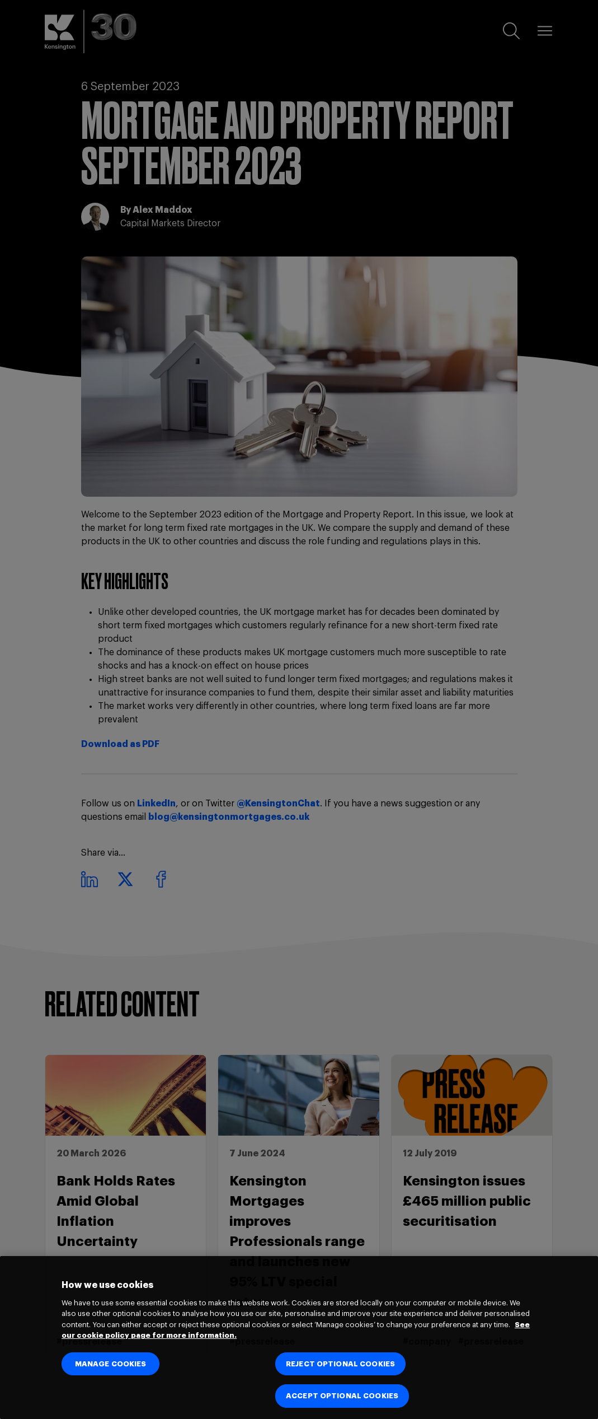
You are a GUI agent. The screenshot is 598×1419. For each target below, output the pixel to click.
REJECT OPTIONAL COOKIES (340, 1363)
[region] (299, 1337)
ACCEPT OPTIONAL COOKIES (342, 1395)
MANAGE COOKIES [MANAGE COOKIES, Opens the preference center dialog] (111, 1363)
